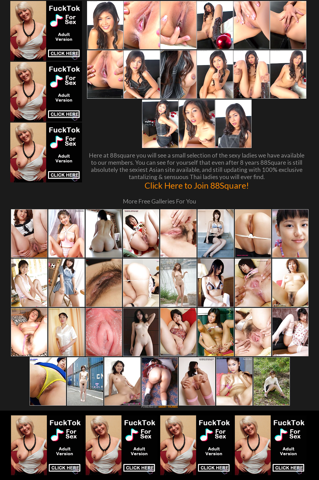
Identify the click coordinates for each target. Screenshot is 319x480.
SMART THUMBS (168, 407)
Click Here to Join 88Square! (196, 185)
